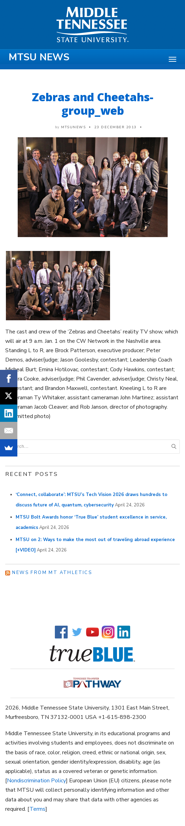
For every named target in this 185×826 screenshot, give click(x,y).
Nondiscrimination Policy (36, 780)
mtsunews (73, 127)
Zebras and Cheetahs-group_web (92, 103)
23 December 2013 (115, 127)
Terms (37, 809)
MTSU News (39, 57)
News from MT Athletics (52, 572)
